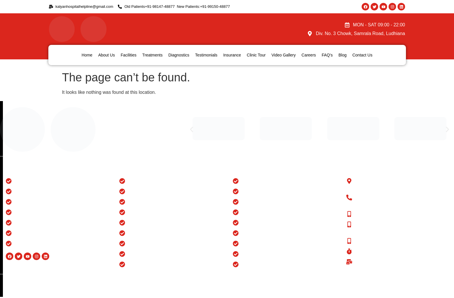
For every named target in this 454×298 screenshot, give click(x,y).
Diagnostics (178, 55)
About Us (106, 55)
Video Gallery (283, 55)
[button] (191, 129)
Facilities (128, 55)
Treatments (152, 55)
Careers (308, 55)
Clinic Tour (256, 55)
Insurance (232, 55)
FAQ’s (327, 55)
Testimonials (206, 55)
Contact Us (362, 55)
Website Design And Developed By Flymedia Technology (400, 280)
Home (87, 55)
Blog (342, 55)
